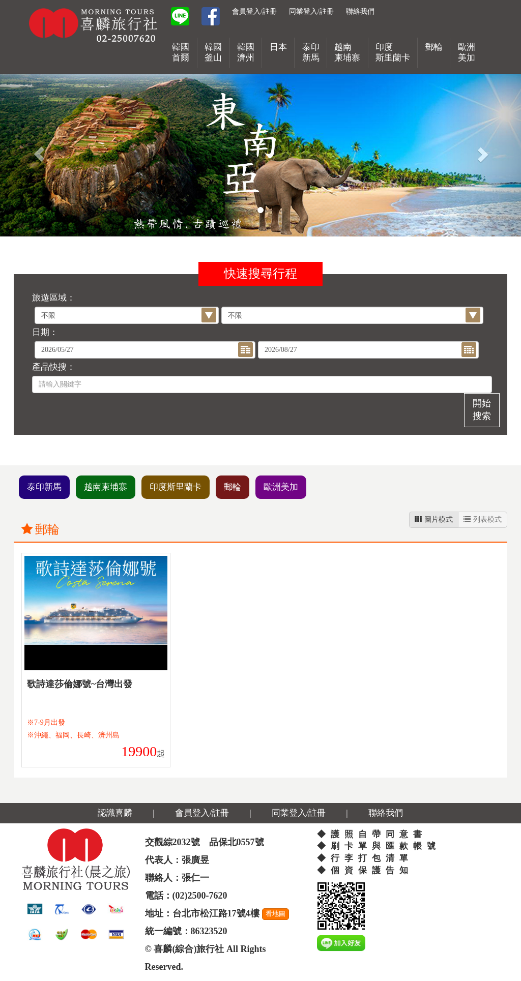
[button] (39, 153)
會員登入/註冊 (254, 11)
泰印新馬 (44, 487)
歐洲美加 (281, 487)
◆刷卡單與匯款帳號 (379, 846)
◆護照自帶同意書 (372, 834)
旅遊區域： (53, 298)
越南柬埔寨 (105, 487)
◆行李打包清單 (365, 858)
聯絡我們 (360, 11)
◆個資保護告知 (365, 870)
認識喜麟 (115, 813)
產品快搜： (53, 367)
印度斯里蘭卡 (175, 487)
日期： (45, 332)
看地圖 (275, 913)
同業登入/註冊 (311, 11)
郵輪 (232, 487)
